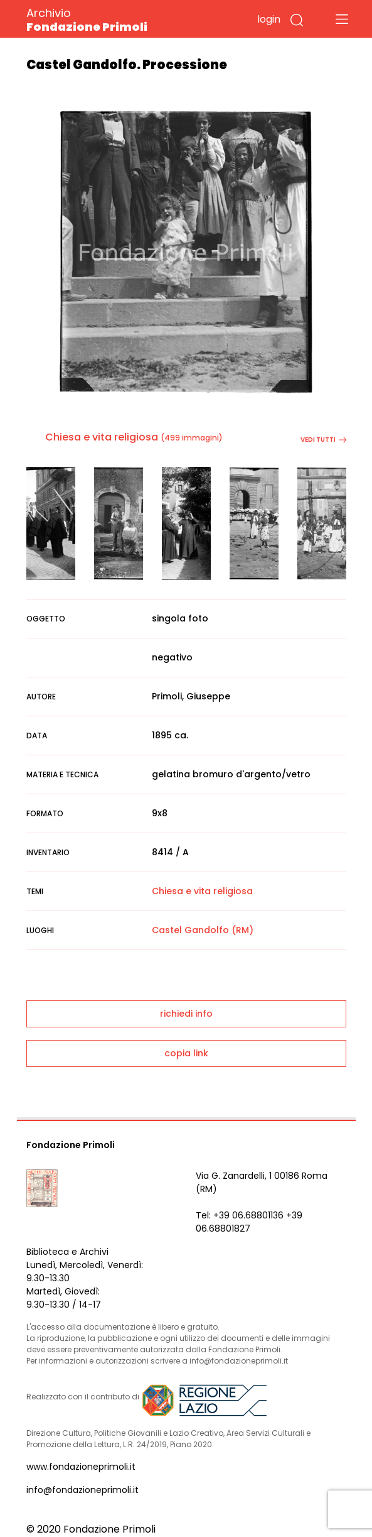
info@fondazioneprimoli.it (82, 1490)
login (268, 19)
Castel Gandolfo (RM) (202, 930)
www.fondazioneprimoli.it (81, 1466)
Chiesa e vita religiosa (101, 437)
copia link (186, 1053)
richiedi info (186, 1013)
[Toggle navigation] (342, 18)
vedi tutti (323, 439)
